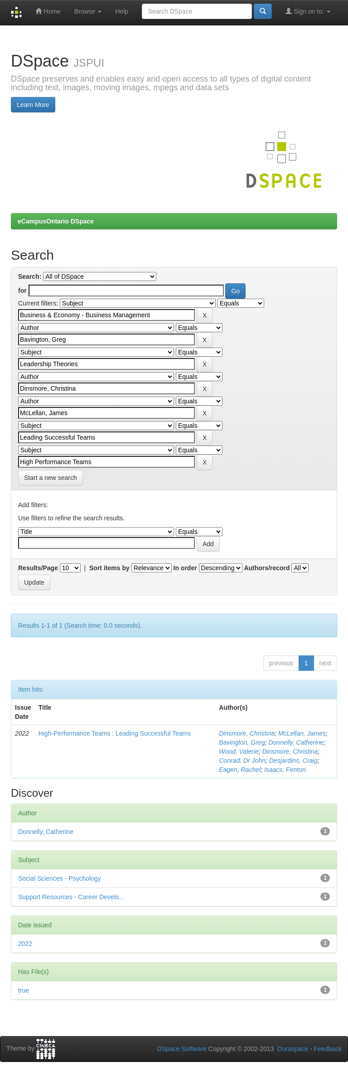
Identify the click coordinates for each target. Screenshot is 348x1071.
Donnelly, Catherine (296, 742)
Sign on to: (307, 11)
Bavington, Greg (242, 742)
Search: (29, 276)
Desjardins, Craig (293, 760)
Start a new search (50, 477)
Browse (88, 11)
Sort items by (109, 568)
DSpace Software (182, 1048)
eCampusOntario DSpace (56, 221)
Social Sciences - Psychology (59, 878)
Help (121, 11)
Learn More (33, 104)
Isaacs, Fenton (285, 769)
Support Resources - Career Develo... (71, 897)
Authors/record (267, 568)
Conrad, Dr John (242, 760)
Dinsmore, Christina (247, 733)
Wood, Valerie (238, 751)
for (22, 290)
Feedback (328, 1048)
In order (185, 568)
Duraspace (292, 1048)
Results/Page (38, 568)
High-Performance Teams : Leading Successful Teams (115, 733)
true (23, 990)
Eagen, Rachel (240, 769)
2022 (25, 943)
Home (47, 11)
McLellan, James (302, 733)
